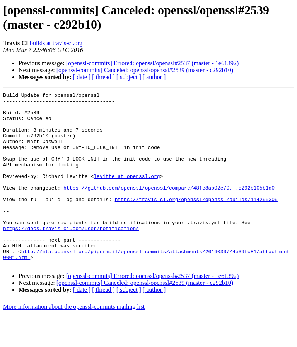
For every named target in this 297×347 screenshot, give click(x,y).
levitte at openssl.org (127, 193)
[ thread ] (103, 77)
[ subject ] (128, 77)
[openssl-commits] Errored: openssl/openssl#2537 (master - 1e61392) (152, 63)
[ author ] (154, 77)
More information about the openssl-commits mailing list (74, 340)
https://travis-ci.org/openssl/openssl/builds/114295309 (196, 221)
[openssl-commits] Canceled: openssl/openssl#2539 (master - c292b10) (144, 70)
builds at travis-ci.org (56, 43)
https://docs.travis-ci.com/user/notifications (71, 255)
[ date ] (81, 77)
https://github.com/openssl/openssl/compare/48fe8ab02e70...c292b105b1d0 (169, 207)
